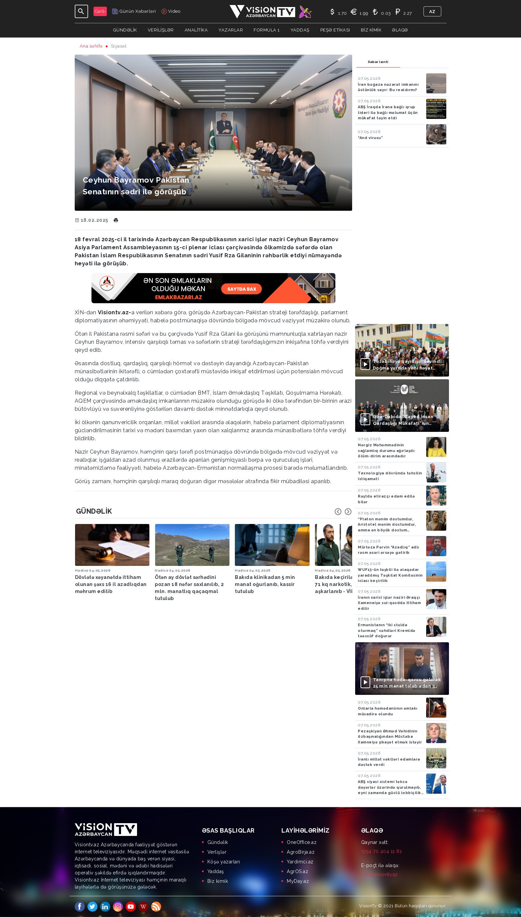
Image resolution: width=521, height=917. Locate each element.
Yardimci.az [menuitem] (300, 861)
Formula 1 (267, 29)
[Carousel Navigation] (343, 512)
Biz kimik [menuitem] (217, 881)
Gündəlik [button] (125, 29)
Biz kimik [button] (371, 29)
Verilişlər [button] (161, 29)
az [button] (432, 11)
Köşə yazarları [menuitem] (223, 861)
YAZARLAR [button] (230, 29)
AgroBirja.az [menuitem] (301, 852)
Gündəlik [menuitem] (217, 842)
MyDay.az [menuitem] (298, 881)
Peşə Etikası (335, 29)
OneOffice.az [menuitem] (302, 842)
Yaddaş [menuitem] (215, 871)
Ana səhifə (91, 46)
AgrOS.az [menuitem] (297, 871)
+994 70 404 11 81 (381, 851)
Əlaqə (400, 29)
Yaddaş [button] (300, 29)
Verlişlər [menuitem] (217, 852)
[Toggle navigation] (81, 11)
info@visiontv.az (379, 874)
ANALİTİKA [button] (196, 29)
